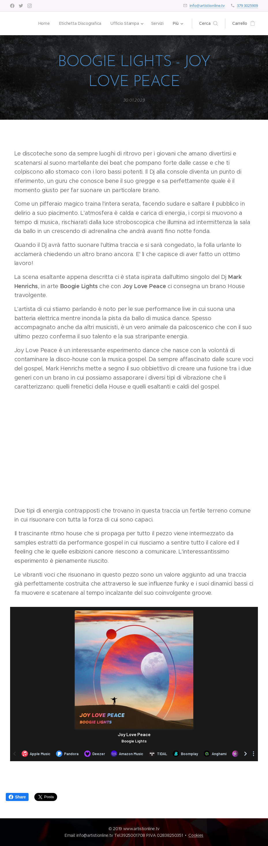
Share (17, 797)
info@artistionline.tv (207, 5)
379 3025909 (247, 5)
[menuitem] (43, 23)
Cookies (195, 835)
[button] (208, 23)
